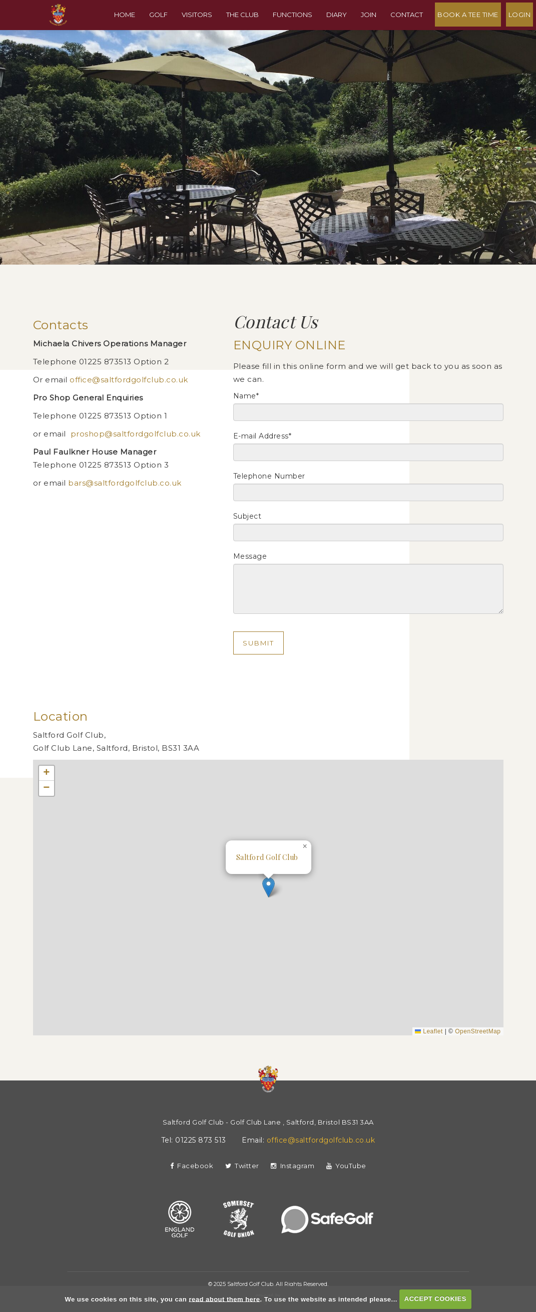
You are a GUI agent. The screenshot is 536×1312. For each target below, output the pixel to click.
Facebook (192, 1166)
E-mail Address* (262, 436)
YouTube (346, 1166)
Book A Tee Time (470, 32)
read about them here (224, 1298)
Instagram (292, 1166)
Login (522, 32)
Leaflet (428, 1031)
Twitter (242, 1166)
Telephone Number (269, 476)
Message (250, 556)
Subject (247, 516)
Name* (246, 395)
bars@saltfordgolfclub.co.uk (126, 483)
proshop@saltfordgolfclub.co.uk (136, 434)
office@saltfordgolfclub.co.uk (129, 379)
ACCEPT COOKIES (435, 1298)
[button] (268, 887)
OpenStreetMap (477, 1031)
